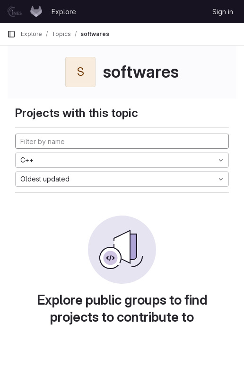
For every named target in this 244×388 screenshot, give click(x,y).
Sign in (222, 12)
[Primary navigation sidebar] (11, 34)
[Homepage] (24, 11)
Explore (64, 12)
